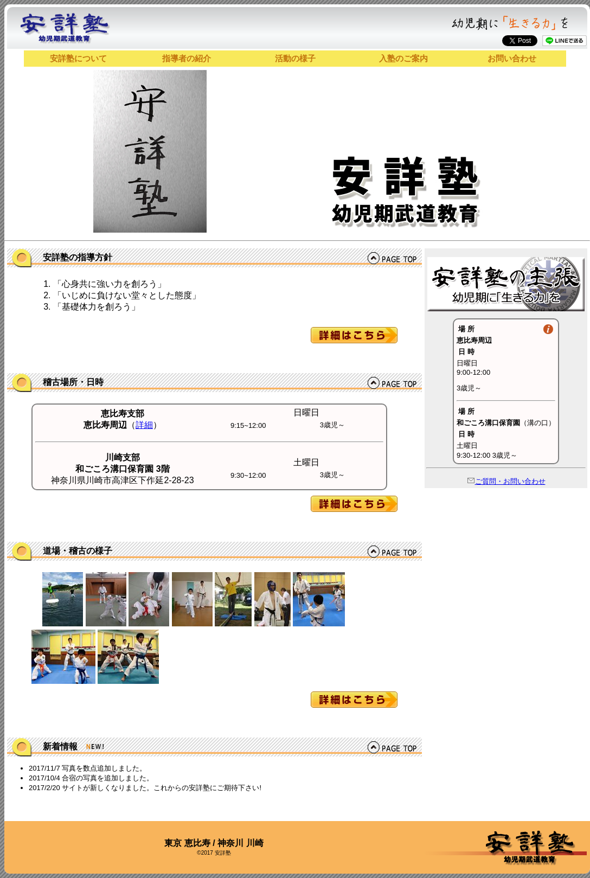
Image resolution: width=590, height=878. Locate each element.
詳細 (144, 425)
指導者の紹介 (186, 58)
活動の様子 (295, 58)
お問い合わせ (512, 58)
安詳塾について (78, 58)
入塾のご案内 (403, 58)
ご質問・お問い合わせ (506, 481)
